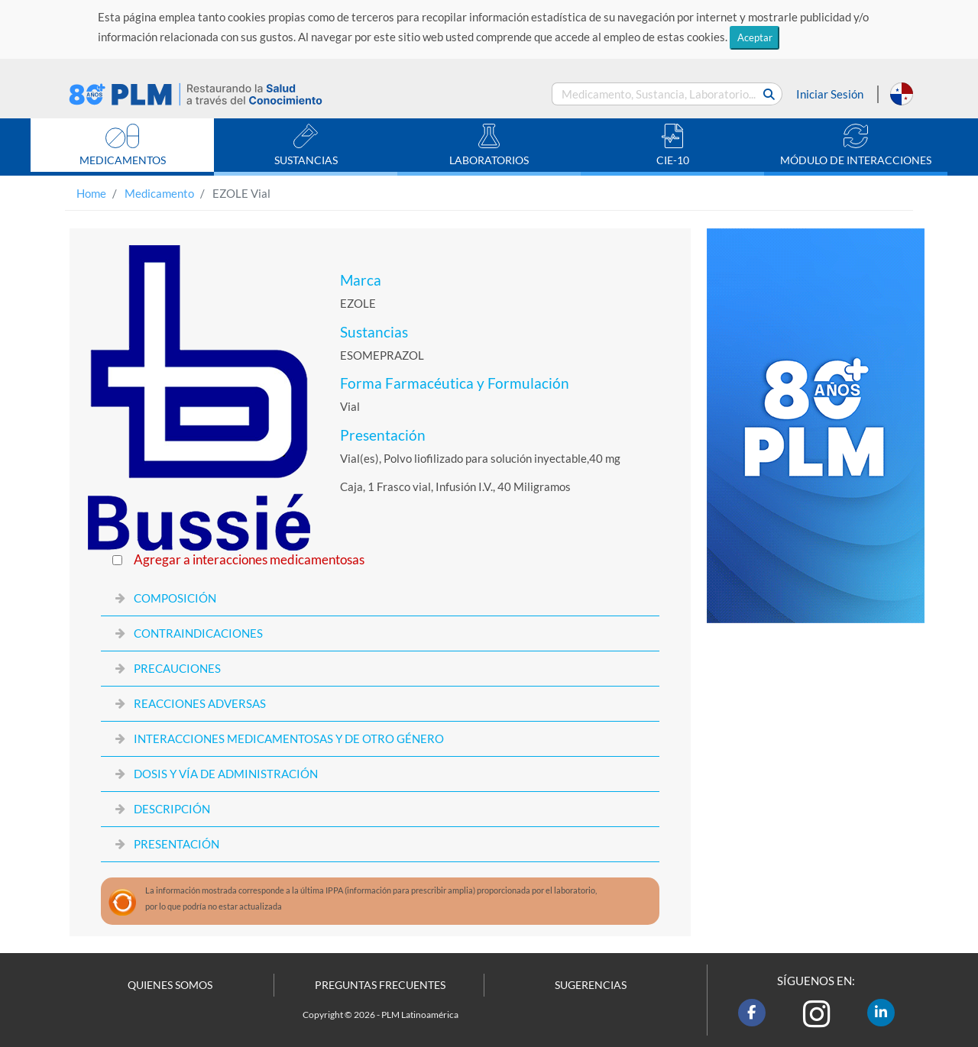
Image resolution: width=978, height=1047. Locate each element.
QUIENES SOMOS (170, 985)
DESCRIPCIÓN (172, 809)
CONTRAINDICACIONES (198, 633)
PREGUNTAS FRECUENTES (380, 985)
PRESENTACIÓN (176, 844)
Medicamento (159, 193)
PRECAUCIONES (177, 668)
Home (91, 193)
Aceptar (754, 37)
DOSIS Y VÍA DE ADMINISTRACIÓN (226, 773)
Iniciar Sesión (829, 94)
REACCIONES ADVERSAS (200, 703)
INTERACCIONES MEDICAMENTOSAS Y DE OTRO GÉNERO (289, 738)
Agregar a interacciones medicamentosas (249, 559)
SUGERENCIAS (591, 985)
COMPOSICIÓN (175, 598)
